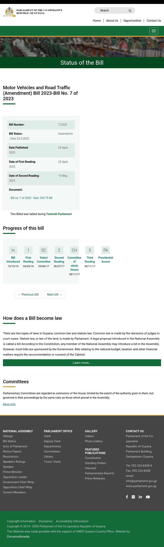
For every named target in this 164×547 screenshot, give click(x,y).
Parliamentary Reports (99, 473)
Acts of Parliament (15, 446)
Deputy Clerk (52, 441)
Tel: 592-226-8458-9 (139, 465)
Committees (52, 451)
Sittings (8, 436)
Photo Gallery (93, 441)
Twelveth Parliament (59, 214)
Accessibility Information (72, 521)
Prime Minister (12, 472)
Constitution (93, 458)
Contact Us (153, 20)
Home (97, 20)
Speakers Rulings (14, 461)
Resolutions (10, 456)
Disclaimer (46, 521)
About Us (112, 20)
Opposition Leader (15, 477)
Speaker (8, 467)
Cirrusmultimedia (18, 536)
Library (48, 456)
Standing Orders (95, 463)
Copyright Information (21, 521)
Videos (89, 436)
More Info (9, 404)
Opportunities (132, 20)
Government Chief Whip (18, 482)
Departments (52, 446)
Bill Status (9, 441)
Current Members (14, 492)
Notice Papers (12, 451)
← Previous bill (28, 294)
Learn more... (82, 363)
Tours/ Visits (52, 461)
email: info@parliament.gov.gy (141, 478)
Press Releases (95, 478)
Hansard (90, 468)
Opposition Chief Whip (17, 487)
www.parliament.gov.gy (141, 486)
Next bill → (54, 294)
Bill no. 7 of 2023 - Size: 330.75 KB (31, 197)
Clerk (47, 436)
